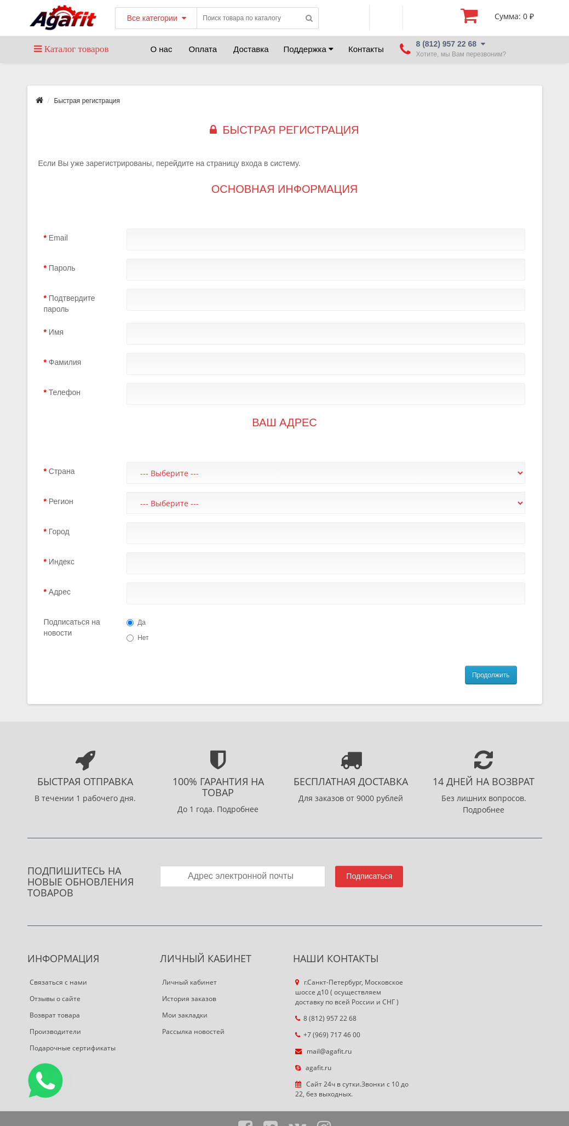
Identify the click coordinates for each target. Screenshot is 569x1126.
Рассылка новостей (193, 1031)
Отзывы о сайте (55, 998)
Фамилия (65, 362)
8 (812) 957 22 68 (326, 1018)
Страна (62, 471)
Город (59, 531)
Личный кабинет (189, 982)
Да (136, 622)
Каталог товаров (71, 49)
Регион (61, 501)
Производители (55, 1031)
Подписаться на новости (72, 627)
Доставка (250, 49)
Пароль (62, 268)
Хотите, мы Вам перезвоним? (461, 54)
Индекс (61, 561)
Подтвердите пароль (69, 303)
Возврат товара (55, 1015)
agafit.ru (313, 1067)
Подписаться (369, 876)
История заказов (189, 998)
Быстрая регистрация (87, 101)
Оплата (202, 49)
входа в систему (270, 163)
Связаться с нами (58, 982)
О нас (162, 49)
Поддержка (309, 49)
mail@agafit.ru (323, 1051)
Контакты (366, 49)
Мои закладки (185, 1015)
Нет (137, 638)
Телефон (65, 392)
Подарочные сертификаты (73, 1048)
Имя (56, 332)
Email (58, 237)
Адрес (60, 591)
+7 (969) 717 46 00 (327, 1034)
